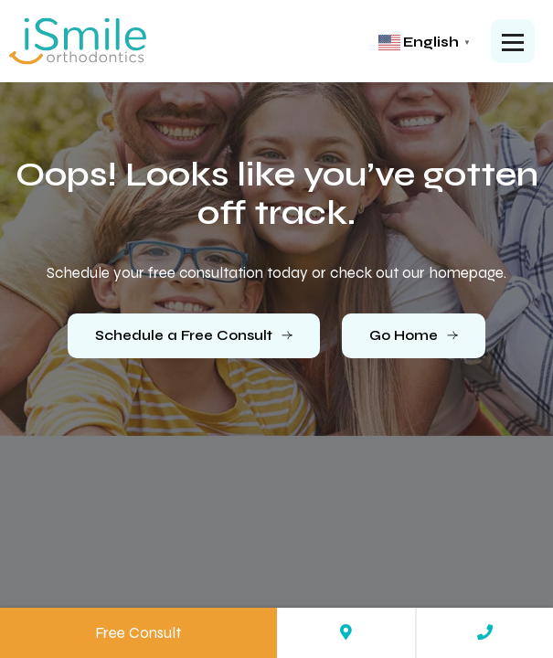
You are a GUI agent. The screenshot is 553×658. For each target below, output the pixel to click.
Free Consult (138, 632)
